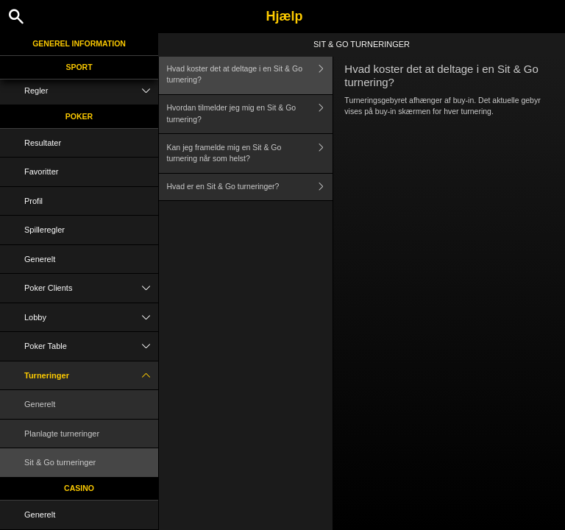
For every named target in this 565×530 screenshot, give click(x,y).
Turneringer (91, 375)
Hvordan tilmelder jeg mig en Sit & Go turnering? (250, 114)
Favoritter (41, 171)
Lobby (91, 317)
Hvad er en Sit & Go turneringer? (250, 187)
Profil (33, 201)
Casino (79, 488)
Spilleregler (44, 229)
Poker (79, 116)
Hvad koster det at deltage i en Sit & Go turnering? (250, 74)
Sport (78, 67)
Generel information (79, 43)
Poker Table (91, 346)
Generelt (39, 259)
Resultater (42, 142)
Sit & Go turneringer (60, 462)
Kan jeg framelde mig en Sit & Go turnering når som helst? (250, 153)
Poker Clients (91, 288)
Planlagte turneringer (61, 433)
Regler (91, 91)
